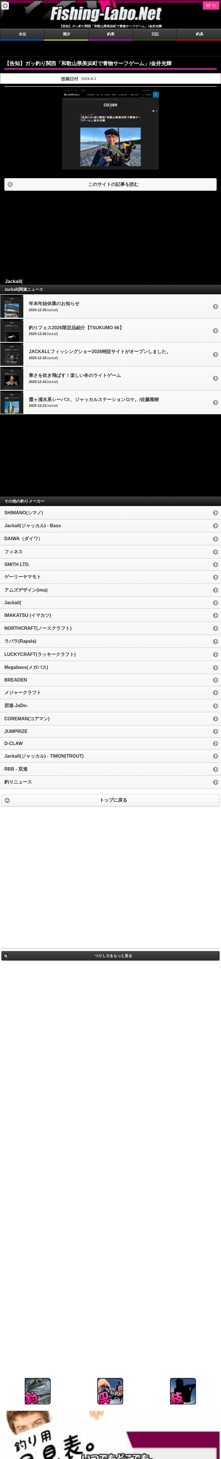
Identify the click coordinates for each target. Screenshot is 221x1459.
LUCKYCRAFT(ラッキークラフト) (40, 654)
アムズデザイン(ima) (25, 590)
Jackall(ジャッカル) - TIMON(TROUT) (44, 756)
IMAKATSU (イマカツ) (27, 615)
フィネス (13, 551)
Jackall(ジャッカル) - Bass (32, 525)
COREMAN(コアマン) (26, 718)
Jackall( (12, 602)
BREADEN (15, 679)
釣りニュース (18, 781)
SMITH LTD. (17, 564)
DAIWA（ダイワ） (23, 538)
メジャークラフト (22, 692)
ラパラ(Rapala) (20, 641)
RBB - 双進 (16, 769)
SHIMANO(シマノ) (23, 512)
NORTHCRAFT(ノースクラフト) (38, 628)
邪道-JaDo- (16, 705)
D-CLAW (13, 743)
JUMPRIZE (16, 731)
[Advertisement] (110, 48)
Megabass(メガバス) (26, 667)
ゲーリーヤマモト (22, 576)
